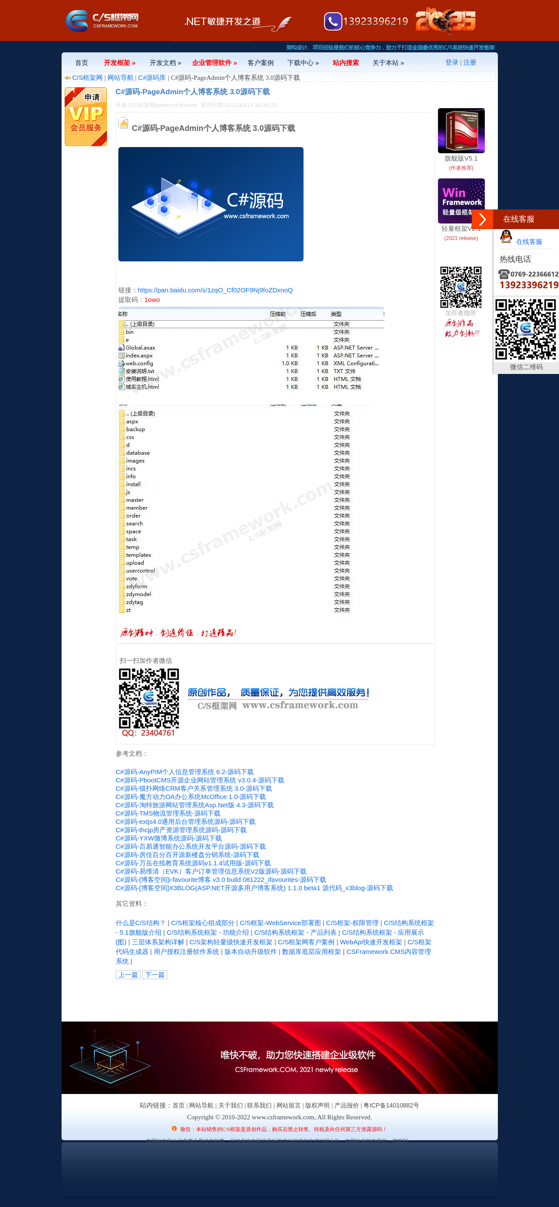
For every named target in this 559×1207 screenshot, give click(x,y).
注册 (469, 62)
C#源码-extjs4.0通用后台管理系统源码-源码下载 (186, 821)
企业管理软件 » (214, 62)
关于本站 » (388, 62)
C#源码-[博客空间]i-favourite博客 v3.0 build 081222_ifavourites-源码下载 (221, 879)
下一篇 (155, 974)
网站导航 (120, 77)
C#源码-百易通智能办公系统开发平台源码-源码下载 (191, 846)
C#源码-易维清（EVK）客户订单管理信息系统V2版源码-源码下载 (211, 871)
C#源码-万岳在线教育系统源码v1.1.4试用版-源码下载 (193, 863)
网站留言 (288, 1105)
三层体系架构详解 (158, 942)
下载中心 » (303, 62)
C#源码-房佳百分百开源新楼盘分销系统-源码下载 (187, 854)
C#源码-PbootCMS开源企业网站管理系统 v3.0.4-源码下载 (200, 780)
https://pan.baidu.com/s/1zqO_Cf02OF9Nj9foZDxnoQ (215, 290)
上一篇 (128, 974)
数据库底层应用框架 (311, 951)
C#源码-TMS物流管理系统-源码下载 (168, 813)
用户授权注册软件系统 (186, 951)
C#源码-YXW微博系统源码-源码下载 (169, 838)
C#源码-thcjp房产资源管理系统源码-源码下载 (181, 829)
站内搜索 (346, 62)
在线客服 (521, 241)
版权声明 (317, 1105)
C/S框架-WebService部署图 (280, 922)
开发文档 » (166, 62)
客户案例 (261, 62)
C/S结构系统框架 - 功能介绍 (208, 932)
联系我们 (259, 1105)
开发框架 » (120, 62)
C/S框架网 (87, 77)
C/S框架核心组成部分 (203, 922)
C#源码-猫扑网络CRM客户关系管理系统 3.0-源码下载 (194, 788)
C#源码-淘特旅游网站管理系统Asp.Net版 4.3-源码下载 (195, 805)
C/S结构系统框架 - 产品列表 (295, 932)
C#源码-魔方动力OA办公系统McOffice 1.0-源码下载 (191, 796)
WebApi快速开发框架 (371, 942)
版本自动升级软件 (250, 951)
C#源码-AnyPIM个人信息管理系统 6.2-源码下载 (185, 771)
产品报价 (347, 1105)
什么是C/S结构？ (141, 922)
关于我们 (230, 1105)
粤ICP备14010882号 (391, 1105)
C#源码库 (152, 77)
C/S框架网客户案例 (306, 942)
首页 (81, 62)
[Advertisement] (218, 999)
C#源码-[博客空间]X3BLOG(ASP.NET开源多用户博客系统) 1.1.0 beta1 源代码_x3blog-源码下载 (254, 888)
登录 (452, 62)
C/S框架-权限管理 (352, 922)
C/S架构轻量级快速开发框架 (231, 942)
